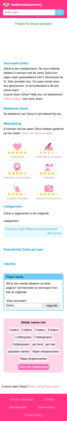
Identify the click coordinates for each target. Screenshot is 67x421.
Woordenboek (18, 407)
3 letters (14, 329)
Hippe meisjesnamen (45, 351)
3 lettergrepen (21, 344)
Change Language (21, 399)
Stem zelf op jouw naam (44, 386)
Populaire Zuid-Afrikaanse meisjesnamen (33, 231)
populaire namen (18, 351)
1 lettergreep (23, 337)
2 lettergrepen (43, 337)
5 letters (40, 329)
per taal (50, 344)
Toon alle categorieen (33, 366)
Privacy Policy (34, 415)
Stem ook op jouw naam (37, 133)
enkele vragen (13, 98)
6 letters (53, 329)
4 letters (27, 329)
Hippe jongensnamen (33, 358)
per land (37, 344)
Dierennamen (46, 407)
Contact (49, 399)
